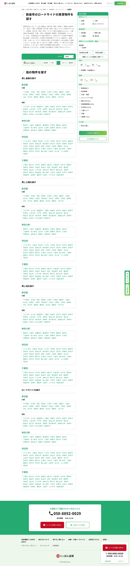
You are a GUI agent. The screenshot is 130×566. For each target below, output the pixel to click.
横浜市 (25, 125)
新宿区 (43, 92)
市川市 (37, 165)
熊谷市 (40, 141)
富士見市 (62, 149)
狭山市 (52, 143)
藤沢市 (64, 125)
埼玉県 (25, 136)
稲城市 (25, 114)
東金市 (43, 167)
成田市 (31, 167)
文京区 (49, 92)
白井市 (64, 172)
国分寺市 (59, 109)
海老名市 (34, 130)
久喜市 (43, 149)
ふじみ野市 (64, 151)
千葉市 (25, 165)
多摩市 (69, 112)
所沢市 (64, 141)
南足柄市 (47, 130)
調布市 (70, 106)
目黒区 (31, 94)
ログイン (110, 3)
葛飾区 (54, 97)
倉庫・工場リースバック (76, 539)
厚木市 (58, 128)
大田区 (37, 94)
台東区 (55, 92)
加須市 (25, 143)
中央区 (33, 92)
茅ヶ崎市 (34, 128)
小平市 (39, 109)
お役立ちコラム (88, 3)
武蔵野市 (40, 106)
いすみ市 (52, 175)
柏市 (60, 167)
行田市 (52, 141)
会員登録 (120, 3)
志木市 (66, 146)
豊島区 (69, 94)
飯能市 (70, 141)
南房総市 (26, 175)
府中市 (58, 106)
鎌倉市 (58, 125)
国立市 (66, 109)
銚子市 (31, 165)
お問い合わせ (98, 3)
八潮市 (55, 149)
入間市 (54, 146)
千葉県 (25, 160)
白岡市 (25, 154)
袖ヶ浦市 (46, 172)
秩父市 (58, 141)
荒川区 (30, 97)
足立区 (48, 97)
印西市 (58, 172)
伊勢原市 (26, 130)
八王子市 (26, 106)
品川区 (25, 94)
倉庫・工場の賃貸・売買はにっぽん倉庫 (34, 9)
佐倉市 (37, 167)
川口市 (46, 141)
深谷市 (70, 143)
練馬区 (42, 97)
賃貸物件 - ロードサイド (56, 9)
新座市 (31, 149)
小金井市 (32, 109)
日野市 (45, 109)
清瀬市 (45, 112)
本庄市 (31, 143)
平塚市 (52, 125)
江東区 (67, 92)
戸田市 (48, 146)
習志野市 (55, 167)
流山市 (31, 170)
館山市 (49, 165)
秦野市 (52, 128)
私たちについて (78, 3)
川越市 (34, 141)
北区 (24, 97)
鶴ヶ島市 (44, 151)
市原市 (25, 170)
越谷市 (37, 146)
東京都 (25, 84)
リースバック (69, 3)
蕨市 (42, 146)
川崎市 (31, 125)
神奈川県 (26, 120)
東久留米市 (52, 112)
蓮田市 (25, 151)
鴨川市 (52, 170)
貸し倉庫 (43, 3)
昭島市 (64, 106)
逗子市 (40, 128)
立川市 (33, 106)
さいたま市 (27, 141)
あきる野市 (39, 114)
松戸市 (63, 165)
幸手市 (37, 151)
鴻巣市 (64, 143)
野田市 (69, 165)
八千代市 (38, 170)
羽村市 (31, 114)
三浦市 (46, 128)
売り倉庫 (50, 3)
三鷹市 (46, 106)
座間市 (40, 130)
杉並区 (63, 94)
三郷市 (69, 149)
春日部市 (46, 143)
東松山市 (38, 143)
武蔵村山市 (61, 112)
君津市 (66, 170)
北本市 (49, 149)
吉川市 (57, 151)
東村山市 (52, 109)
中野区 (57, 94)
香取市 (39, 175)
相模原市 (38, 125)
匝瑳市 (33, 175)
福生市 (25, 112)
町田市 (25, 109)
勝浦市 (66, 167)
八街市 (52, 172)
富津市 (25, 172)
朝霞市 (60, 146)
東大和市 (38, 112)
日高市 (51, 151)
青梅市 (52, 106)
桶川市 (37, 149)
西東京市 (47, 114)
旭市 (48, 167)
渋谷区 (51, 94)
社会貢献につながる (34, 3)
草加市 (31, 146)
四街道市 (38, 172)
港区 (38, 92)
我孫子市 (46, 170)
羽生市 (58, 143)
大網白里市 (60, 175)
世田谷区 (44, 94)
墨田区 (61, 92)
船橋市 (43, 165)
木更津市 (56, 165)
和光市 (25, 149)
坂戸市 (31, 151)
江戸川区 (61, 97)
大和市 (64, 128)
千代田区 (26, 92)
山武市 (45, 175)
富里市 (70, 172)
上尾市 (25, 146)
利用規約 (56, 545)
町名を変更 (99, 52)
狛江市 (31, 112)
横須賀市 (46, 125)
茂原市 (25, 167)
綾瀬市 (54, 130)
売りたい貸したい (59, 3)
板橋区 (36, 97)
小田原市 (26, 128)
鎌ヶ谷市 (59, 170)
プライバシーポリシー (29, 545)
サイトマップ (45, 545)
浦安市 (31, 172)
